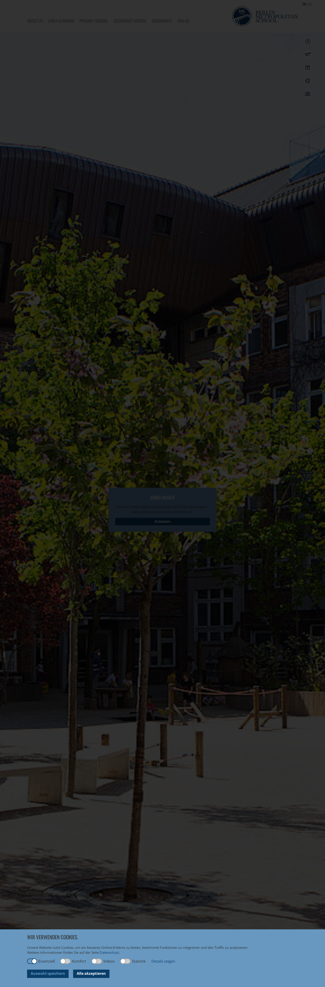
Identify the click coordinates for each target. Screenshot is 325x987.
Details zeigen (163, 961)
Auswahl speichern (48, 973)
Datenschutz (109, 952)
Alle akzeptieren (91, 973)
